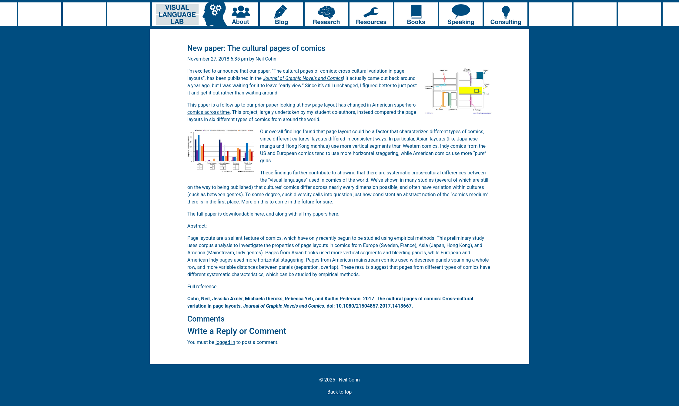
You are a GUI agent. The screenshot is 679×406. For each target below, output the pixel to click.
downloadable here (243, 214)
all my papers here (318, 214)
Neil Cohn (266, 59)
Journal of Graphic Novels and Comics (303, 78)
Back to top (339, 392)
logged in (225, 342)
